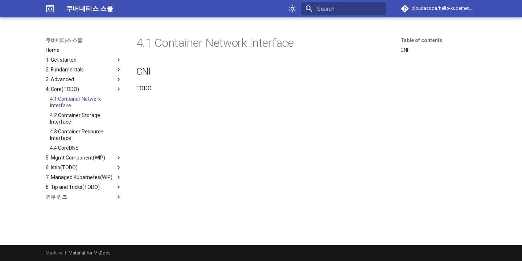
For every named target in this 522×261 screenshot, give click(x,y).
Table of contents (421, 40)
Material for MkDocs (90, 253)
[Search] (343, 8)
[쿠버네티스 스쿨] (50, 8)
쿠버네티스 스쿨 (64, 40)
